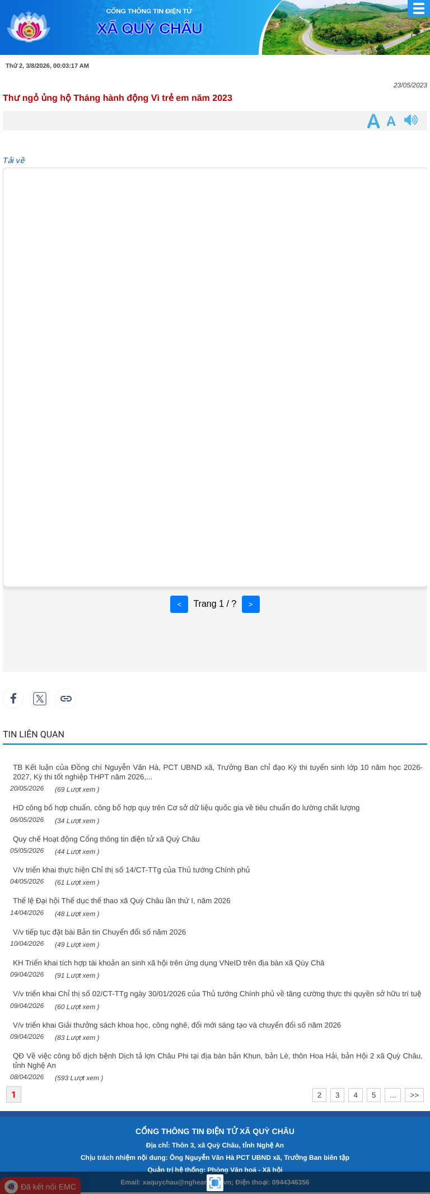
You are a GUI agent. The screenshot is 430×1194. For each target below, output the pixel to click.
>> (414, 1095)
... (393, 1095)
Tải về (13, 160)
